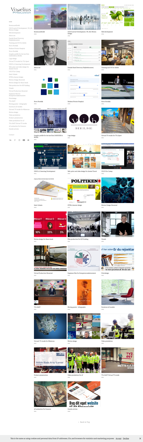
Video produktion (14, 115)
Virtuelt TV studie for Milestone (19, 109)
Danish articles (14, 129)
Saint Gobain (13, 74)
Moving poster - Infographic (18, 104)
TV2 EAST (12, 101)
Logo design (13, 59)
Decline (126, 438)
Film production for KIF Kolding (19, 85)
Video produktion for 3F (16, 121)
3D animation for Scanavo (17, 126)
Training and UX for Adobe (17, 43)
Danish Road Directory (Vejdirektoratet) (16, 39)
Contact (11, 135)
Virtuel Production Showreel (18, 91)
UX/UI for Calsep (14, 71)
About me (12, 35)
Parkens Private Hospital (17, 48)
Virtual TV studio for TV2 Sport (19, 61)
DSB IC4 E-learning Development (19, 64)
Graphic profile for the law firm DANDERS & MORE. (19, 55)
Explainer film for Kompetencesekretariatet (17, 94)
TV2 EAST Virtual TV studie (18, 123)
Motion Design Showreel (17, 80)
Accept (118, 438)
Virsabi (11, 88)
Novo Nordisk (13, 46)
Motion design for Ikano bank (18, 83)
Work (10, 22)
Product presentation (16, 118)
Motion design (13, 112)
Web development (14, 33)
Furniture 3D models (15, 107)
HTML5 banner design (16, 77)
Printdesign (12, 98)
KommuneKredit (14, 25)
